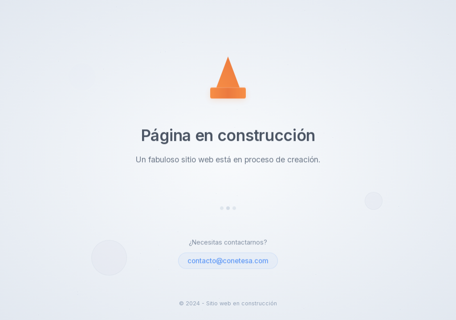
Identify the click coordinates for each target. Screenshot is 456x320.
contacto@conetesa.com (228, 261)
